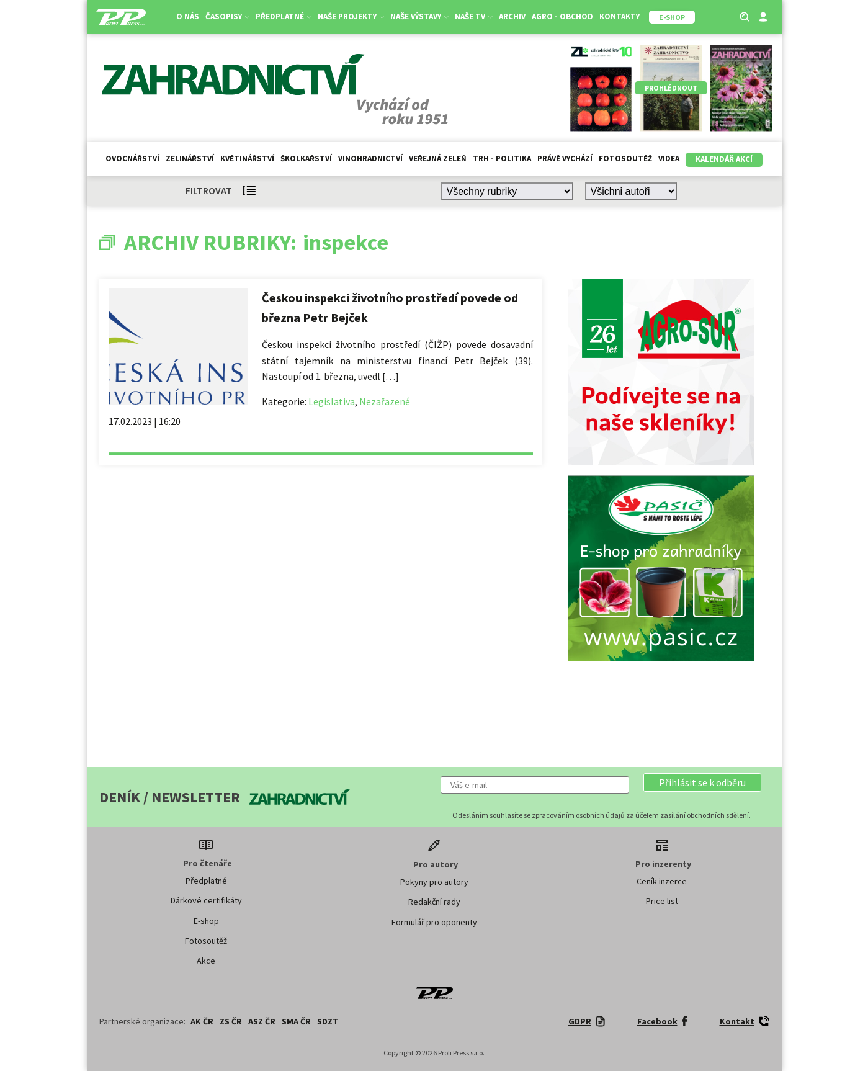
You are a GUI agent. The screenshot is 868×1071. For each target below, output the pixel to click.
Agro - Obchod (562, 16)
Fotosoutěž (625, 158)
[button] (702, 782)
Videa (668, 158)
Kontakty (619, 16)
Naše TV (474, 16)
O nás (187, 16)
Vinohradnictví (370, 158)
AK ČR (201, 1021)
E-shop (206, 920)
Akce (206, 960)
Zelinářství (190, 158)
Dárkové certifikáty (206, 900)
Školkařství (306, 158)
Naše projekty (351, 16)
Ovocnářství (132, 158)
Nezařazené (384, 401)
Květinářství (247, 158)
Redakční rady (434, 901)
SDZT (327, 1021)
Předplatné (283, 16)
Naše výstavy (419, 16)
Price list (662, 901)
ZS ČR (231, 1021)
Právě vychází (565, 158)
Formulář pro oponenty (434, 922)
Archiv (512, 16)
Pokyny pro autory (434, 881)
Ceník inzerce (662, 881)
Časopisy (227, 16)
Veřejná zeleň (438, 158)
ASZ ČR (261, 1021)
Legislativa (331, 401)
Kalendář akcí (724, 159)
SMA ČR (296, 1021)
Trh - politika (502, 158)
